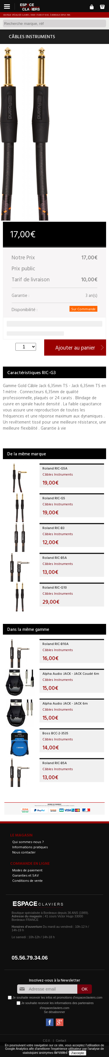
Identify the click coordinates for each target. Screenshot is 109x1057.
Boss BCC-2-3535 (55, 733)
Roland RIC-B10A (55, 643)
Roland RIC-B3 (53, 527)
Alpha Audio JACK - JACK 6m (65, 703)
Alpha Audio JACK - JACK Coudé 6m (70, 673)
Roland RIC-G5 (53, 497)
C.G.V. (47, 1040)
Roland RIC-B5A (54, 557)
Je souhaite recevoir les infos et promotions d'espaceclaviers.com (57, 997)
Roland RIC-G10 (54, 587)
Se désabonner (54, 1012)
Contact (61, 1040)
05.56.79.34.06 (30, 958)
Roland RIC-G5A (54, 468)
